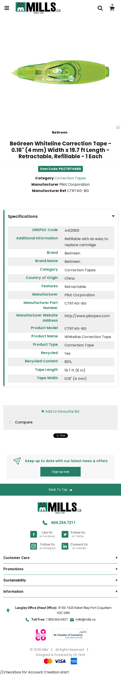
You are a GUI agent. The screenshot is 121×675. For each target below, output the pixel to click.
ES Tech (79, 655)
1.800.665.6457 (57, 619)
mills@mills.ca (85, 619)
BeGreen (59, 132)
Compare (19, 422)
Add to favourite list (60, 411)
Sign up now (60, 471)
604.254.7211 (63, 522)
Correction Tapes (70, 178)
